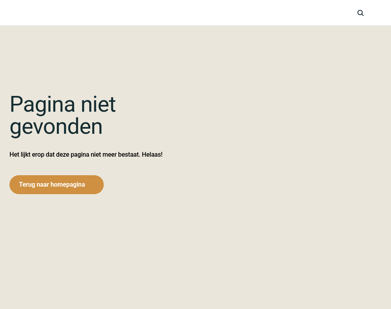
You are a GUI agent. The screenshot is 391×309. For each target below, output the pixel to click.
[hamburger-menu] (378, 13)
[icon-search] (360, 12)
